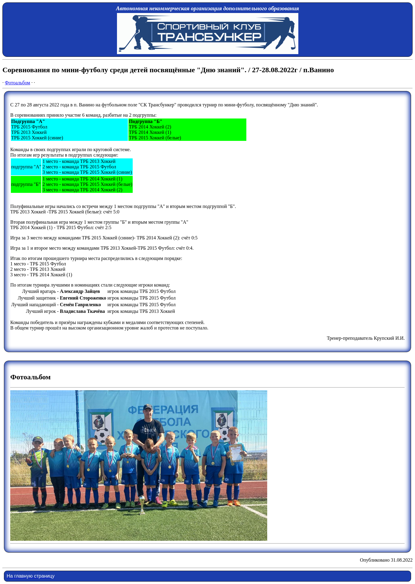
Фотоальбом (17, 82)
